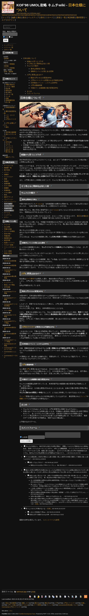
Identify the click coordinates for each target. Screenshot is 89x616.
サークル (7, 213)
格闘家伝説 (8, 238)
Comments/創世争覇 (10, 334)
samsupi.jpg (20, 592)
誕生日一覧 (9, 150)
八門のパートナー (28, 327)
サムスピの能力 (32, 66)
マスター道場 (8, 245)
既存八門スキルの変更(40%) (41, 78)
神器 (5, 179)
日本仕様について (29, 58)
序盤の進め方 (10, 84)
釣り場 (8, 102)
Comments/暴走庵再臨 (10, 277)
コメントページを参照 (51, 520)
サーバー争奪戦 (9, 231)
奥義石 (6, 181)
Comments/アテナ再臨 (10, 292)
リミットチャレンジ (10, 248)
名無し (37, 504)
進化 (7, 127)
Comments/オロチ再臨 (10, 344)
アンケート (9, 146)
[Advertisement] (54, 40)
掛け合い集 (9, 152)
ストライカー (8, 177)
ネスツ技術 (8, 186)
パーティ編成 (10, 86)
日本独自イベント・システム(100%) (44, 83)
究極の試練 (8, 229)
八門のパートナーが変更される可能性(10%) (47, 80)
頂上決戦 (7, 227)
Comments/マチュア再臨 (10, 322)
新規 (59, 17)
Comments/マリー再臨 (10, 298)
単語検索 (71, 17)
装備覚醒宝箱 (10, 100)
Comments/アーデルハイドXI (10, 348)
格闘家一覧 (8, 168)
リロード (49, 17)
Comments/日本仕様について (68, 605)
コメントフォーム (33, 93)
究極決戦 (7, 236)
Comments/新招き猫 (10, 328)
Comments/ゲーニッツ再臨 (10, 340)
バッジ (6, 172)
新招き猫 (9, 90)
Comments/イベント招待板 (10, 270)
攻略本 (6, 174)
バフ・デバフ (10, 115)
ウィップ (22, 396)
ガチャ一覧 (8, 49)
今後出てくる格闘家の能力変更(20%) (44, 88)
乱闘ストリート (9, 243)
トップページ (8, 45)
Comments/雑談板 (10, 265)
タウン (6, 217)
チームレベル (8, 165)
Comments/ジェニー (10, 352)
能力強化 (7, 170)
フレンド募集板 (9, 64)
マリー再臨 (8, 310)
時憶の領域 (8, 253)
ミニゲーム (8, 215)
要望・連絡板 (8, 71)
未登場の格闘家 (11, 132)
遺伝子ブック (8, 197)
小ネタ (8, 144)
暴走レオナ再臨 (9, 285)
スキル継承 (8, 192)
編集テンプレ (10, 157)
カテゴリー (9, 148)
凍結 (19, 17)
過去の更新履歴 (10, 603)
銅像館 (6, 188)
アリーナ (7, 225)
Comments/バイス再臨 (10, 315)
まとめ (29, 91)
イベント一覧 (8, 47)
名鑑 (7, 98)
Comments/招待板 (10, 261)
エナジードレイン (10, 201)
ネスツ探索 (8, 251)
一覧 (64, 17)
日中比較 (9, 142)
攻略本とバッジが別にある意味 (42, 71)
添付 (42, 17)
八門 (7, 117)
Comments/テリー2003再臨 (10, 305)
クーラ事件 (30, 279)
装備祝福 (7, 190)
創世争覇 (7, 240)
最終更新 (80, 17)
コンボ (8, 96)
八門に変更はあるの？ (35, 75)
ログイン (10, 20)
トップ (5, 17)
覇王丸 (79, 216)
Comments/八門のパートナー (11, 607)
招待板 (6, 66)
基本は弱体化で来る (38, 69)
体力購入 (9, 92)
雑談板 (6, 58)
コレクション (8, 199)
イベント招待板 (9, 68)
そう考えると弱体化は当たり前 (38, 63)
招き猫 (8, 88)
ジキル (10, 610)
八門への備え (11, 605)
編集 (14, 17)
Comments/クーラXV (10, 356)
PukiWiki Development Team (27, 613)
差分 (24, 17)
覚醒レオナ (23, 398)
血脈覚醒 (7, 183)
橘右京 (86, 216)
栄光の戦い (8, 234)
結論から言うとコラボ (35, 61)
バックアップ (33, 17)
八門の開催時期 (36, 85)
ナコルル (39, 204)
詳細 (33, 592)
